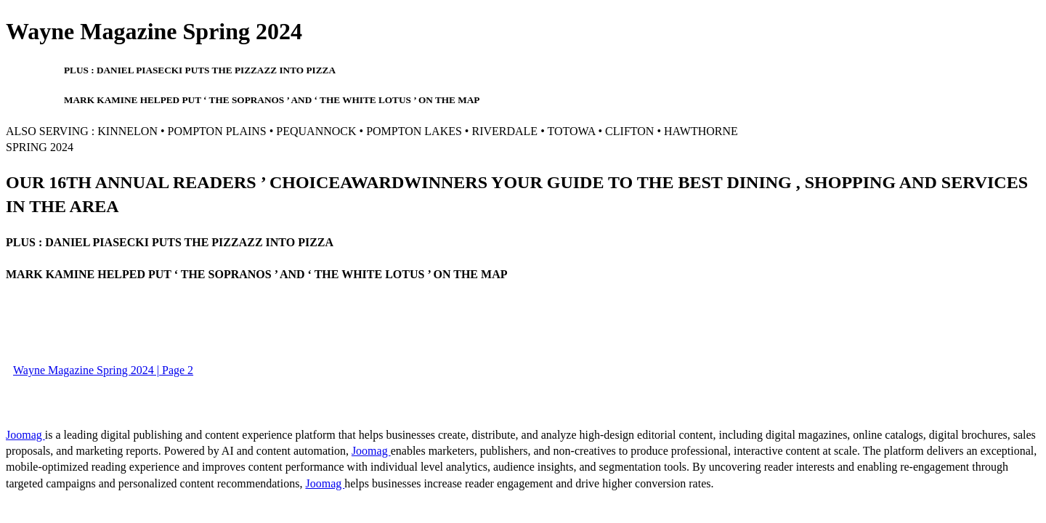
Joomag (25, 435)
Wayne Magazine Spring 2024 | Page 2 (103, 370)
